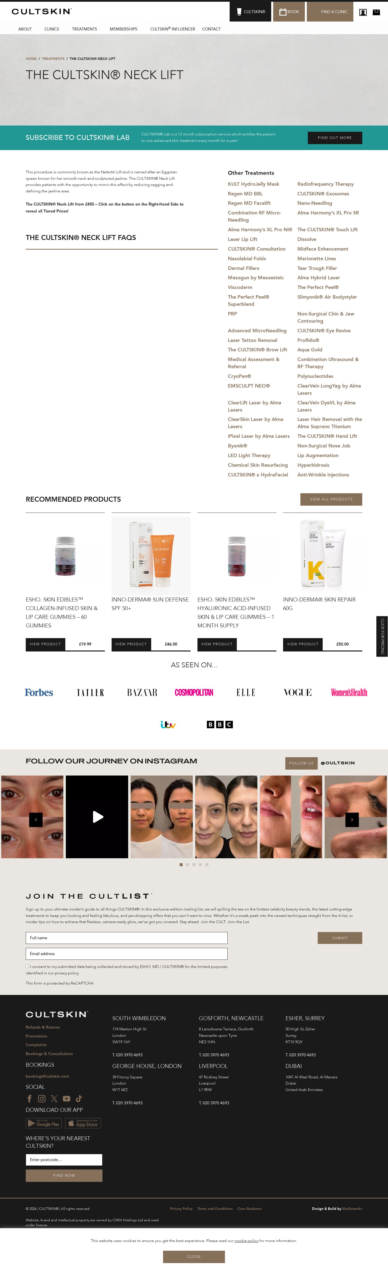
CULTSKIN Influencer (172, 28)
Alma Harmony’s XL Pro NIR (260, 230)
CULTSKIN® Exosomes (323, 194)
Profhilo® (308, 340)
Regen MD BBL (245, 194)
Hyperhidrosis (313, 465)
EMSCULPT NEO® (249, 386)
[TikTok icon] (79, 1098)
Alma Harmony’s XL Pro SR (328, 213)
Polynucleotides (315, 376)
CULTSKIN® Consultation (257, 249)
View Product (45, 644)
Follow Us (301, 763)
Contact (211, 29)
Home (31, 59)
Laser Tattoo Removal (252, 340)
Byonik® (237, 446)
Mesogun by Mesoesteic (256, 278)
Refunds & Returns (43, 1027)
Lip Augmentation (318, 455)
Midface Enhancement (322, 249)
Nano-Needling (314, 203)
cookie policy (246, 1241)
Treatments (84, 29)
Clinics (52, 29)
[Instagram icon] (42, 1098)
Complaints (36, 1044)
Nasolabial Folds (247, 258)
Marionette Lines (316, 258)
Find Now (64, 1175)
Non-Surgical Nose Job (323, 446)
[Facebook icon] (29, 1098)
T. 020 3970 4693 (127, 1055)
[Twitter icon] (54, 1098)
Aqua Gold (309, 350)
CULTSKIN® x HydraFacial (258, 475)
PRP (232, 314)
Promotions (36, 1036)
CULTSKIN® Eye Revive (324, 331)
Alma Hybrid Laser (318, 278)
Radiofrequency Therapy (325, 184)
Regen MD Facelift (249, 203)
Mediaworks (337, 1209)
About (25, 29)
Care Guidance (250, 1209)
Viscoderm (240, 287)
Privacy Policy (181, 1209)
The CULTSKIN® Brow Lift (257, 350)
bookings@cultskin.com (47, 1076)
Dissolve (306, 239)
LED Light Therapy (249, 455)
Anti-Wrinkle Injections (323, 475)
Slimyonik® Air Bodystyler (327, 297)
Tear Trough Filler (317, 268)
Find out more (335, 138)
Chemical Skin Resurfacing (258, 465)
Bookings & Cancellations (49, 1053)
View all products (331, 499)
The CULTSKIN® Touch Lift (327, 230)
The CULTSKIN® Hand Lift (327, 436)
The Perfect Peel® (318, 287)
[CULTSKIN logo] (44, 11)
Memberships (123, 29)
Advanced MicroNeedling (257, 331)
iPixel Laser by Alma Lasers (259, 436)
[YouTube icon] (66, 1098)
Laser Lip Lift (242, 239)
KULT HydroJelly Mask (253, 184)
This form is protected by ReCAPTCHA (60, 984)
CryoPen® (239, 376)
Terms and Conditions (215, 1209)
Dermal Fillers (243, 268)
